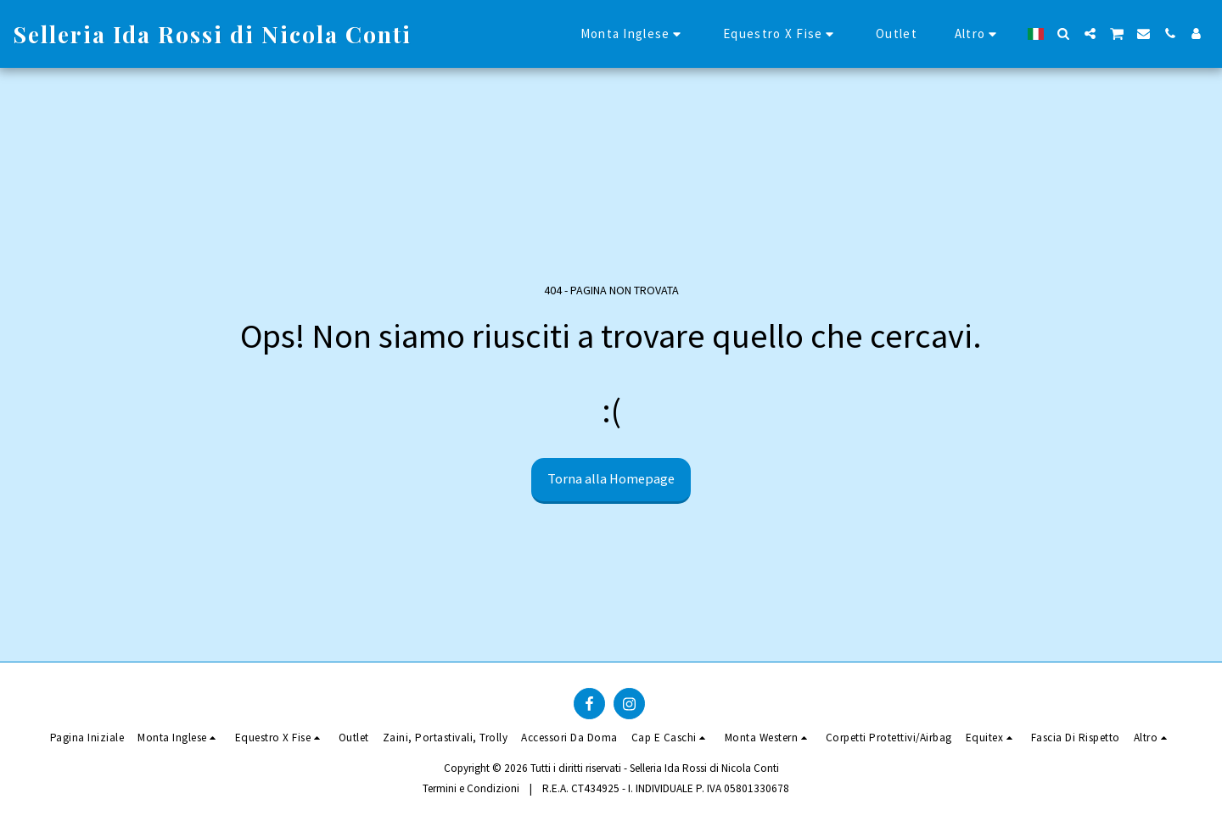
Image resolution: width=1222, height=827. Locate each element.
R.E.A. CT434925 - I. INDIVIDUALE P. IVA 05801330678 (665, 788)
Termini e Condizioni (471, 788)
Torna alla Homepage (611, 479)
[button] (1063, 33)
